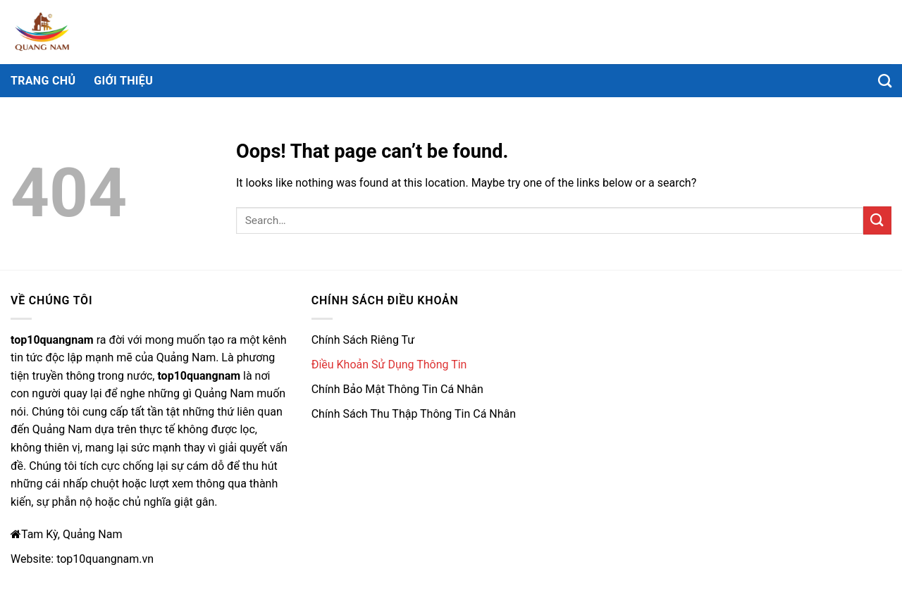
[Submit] (877, 220)
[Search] (884, 81)
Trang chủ (43, 80)
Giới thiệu (123, 80)
